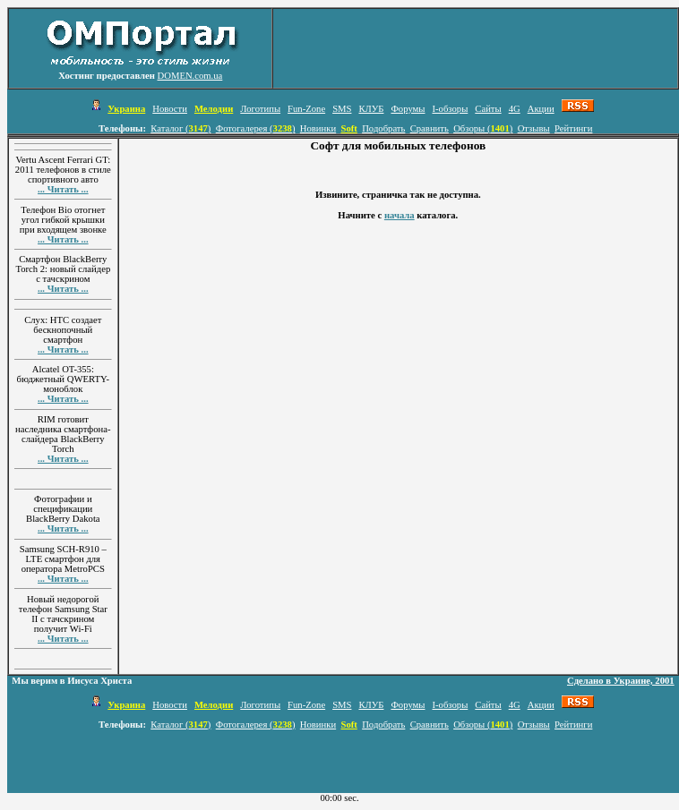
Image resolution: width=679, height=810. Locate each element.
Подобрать (383, 128)
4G (514, 109)
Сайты (488, 109)
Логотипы (260, 109)
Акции (541, 109)
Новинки (318, 128)
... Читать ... (63, 189)
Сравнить (429, 128)
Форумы (408, 109)
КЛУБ (370, 109)
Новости (169, 109)
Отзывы (534, 128)
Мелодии (213, 109)
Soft (348, 128)
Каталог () (180, 128)
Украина (126, 109)
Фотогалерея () (256, 128)
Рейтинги (573, 128)
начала (399, 215)
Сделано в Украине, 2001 (621, 681)
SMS (341, 109)
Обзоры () (482, 128)
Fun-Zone (306, 109)
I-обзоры (450, 109)
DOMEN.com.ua (190, 76)
